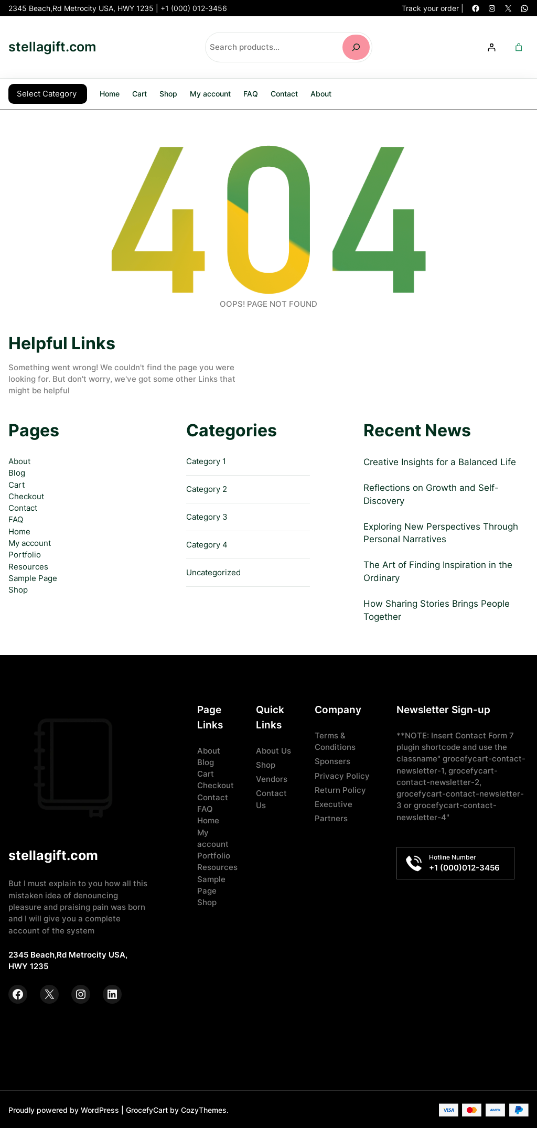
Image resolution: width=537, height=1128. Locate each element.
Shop (18, 589)
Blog (16, 472)
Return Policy (340, 789)
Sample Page (32, 577)
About (19, 460)
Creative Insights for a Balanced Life (439, 461)
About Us (273, 750)
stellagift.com (52, 47)
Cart (16, 484)
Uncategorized (213, 571)
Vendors (271, 778)
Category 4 (207, 544)
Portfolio (24, 553)
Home (110, 93)
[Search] (356, 47)
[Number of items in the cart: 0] (519, 47)
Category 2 (206, 488)
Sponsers (332, 760)
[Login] (491, 47)
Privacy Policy (342, 775)
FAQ (15, 518)
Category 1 (206, 460)
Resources (28, 566)
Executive (333, 803)
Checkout (26, 495)
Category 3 (207, 516)
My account (29, 542)
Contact (22, 507)
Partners (331, 817)
